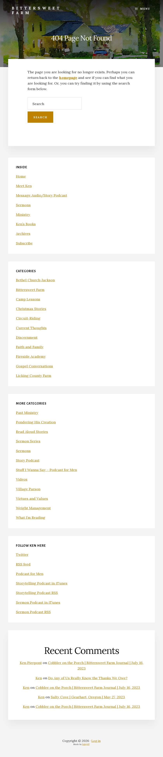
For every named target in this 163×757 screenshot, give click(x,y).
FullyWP (86, 744)
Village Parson (28, 489)
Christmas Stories (31, 308)
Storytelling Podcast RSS (37, 592)
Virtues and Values (32, 498)
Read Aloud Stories (32, 431)
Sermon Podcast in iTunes (38, 602)
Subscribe (24, 243)
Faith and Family (30, 347)
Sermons (23, 205)
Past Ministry (27, 412)
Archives (23, 233)
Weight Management (33, 508)
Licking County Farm (33, 375)
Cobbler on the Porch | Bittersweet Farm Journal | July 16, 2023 (88, 687)
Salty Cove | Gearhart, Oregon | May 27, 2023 (88, 697)
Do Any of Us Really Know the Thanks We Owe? (87, 678)
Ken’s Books (26, 224)
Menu (145, 8)
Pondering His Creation (36, 422)
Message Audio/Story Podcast (41, 195)
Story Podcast (27, 460)
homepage (68, 77)
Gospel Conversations (34, 366)
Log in (96, 741)
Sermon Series (28, 441)
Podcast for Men (29, 573)
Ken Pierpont (31, 662)
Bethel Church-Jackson (35, 280)
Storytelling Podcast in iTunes (41, 583)
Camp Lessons (28, 299)
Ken (39, 678)
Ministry (23, 214)
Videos (21, 479)
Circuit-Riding (28, 318)
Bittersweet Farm (36, 10)
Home (21, 176)
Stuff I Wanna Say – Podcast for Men (46, 470)
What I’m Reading (30, 517)
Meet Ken (24, 186)
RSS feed (23, 564)
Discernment (26, 337)
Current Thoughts (31, 328)
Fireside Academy (31, 356)
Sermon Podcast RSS (33, 612)
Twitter (22, 554)
